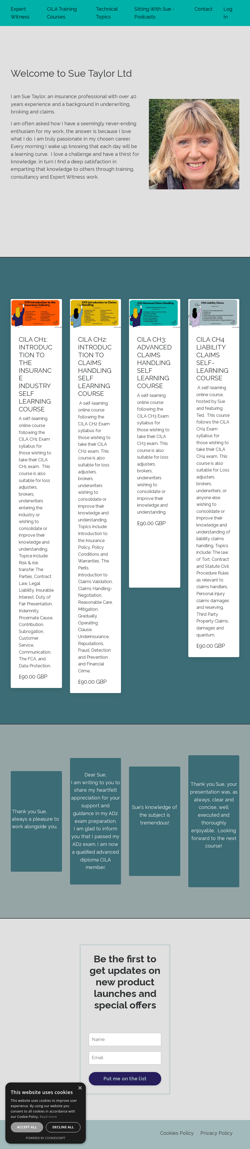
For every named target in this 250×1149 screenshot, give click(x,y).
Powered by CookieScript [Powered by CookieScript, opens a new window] (45, 1138)
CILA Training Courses (62, 13)
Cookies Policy (177, 1135)
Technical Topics (106, 13)
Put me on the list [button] (125, 1081)
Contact (203, 9)
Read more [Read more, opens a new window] (48, 1116)
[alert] (45, 1113)
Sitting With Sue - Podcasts (154, 13)
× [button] (80, 1088)
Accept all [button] (27, 1127)
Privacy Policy (216, 1135)
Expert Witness (20, 13)
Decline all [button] (63, 1127)
